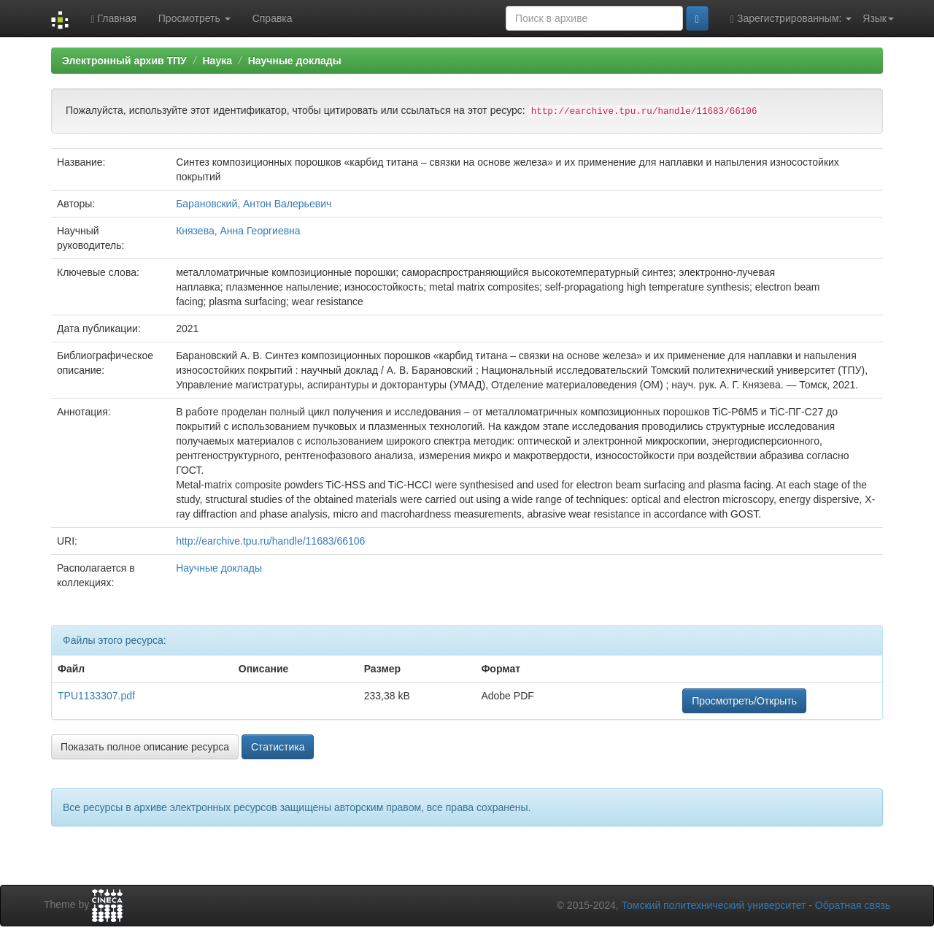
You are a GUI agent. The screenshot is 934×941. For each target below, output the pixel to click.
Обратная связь (852, 905)
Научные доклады (294, 60)
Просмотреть (194, 18)
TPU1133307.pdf (96, 696)
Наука (216, 60)
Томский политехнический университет (714, 905)
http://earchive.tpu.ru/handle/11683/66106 (270, 541)
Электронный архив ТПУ (124, 60)
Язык (878, 18)
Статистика (278, 747)
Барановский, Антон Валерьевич (253, 204)
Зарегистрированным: (791, 18)
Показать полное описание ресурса (145, 747)
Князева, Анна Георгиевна (238, 231)
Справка (272, 18)
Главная (113, 18)
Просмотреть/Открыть (744, 701)
